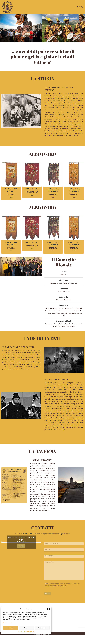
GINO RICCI (32, 188)
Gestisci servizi (7, 622)
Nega (26, 628)
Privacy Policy (30, 631)
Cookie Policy (21, 631)
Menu (80, 7)
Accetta (10, 628)
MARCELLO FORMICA (53, 189)
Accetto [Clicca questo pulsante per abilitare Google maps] (21, 560)
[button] (49, 609)
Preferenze (42, 628)
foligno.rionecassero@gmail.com (55, 533)
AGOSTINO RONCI (11, 189)
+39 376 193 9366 (26, 533)
